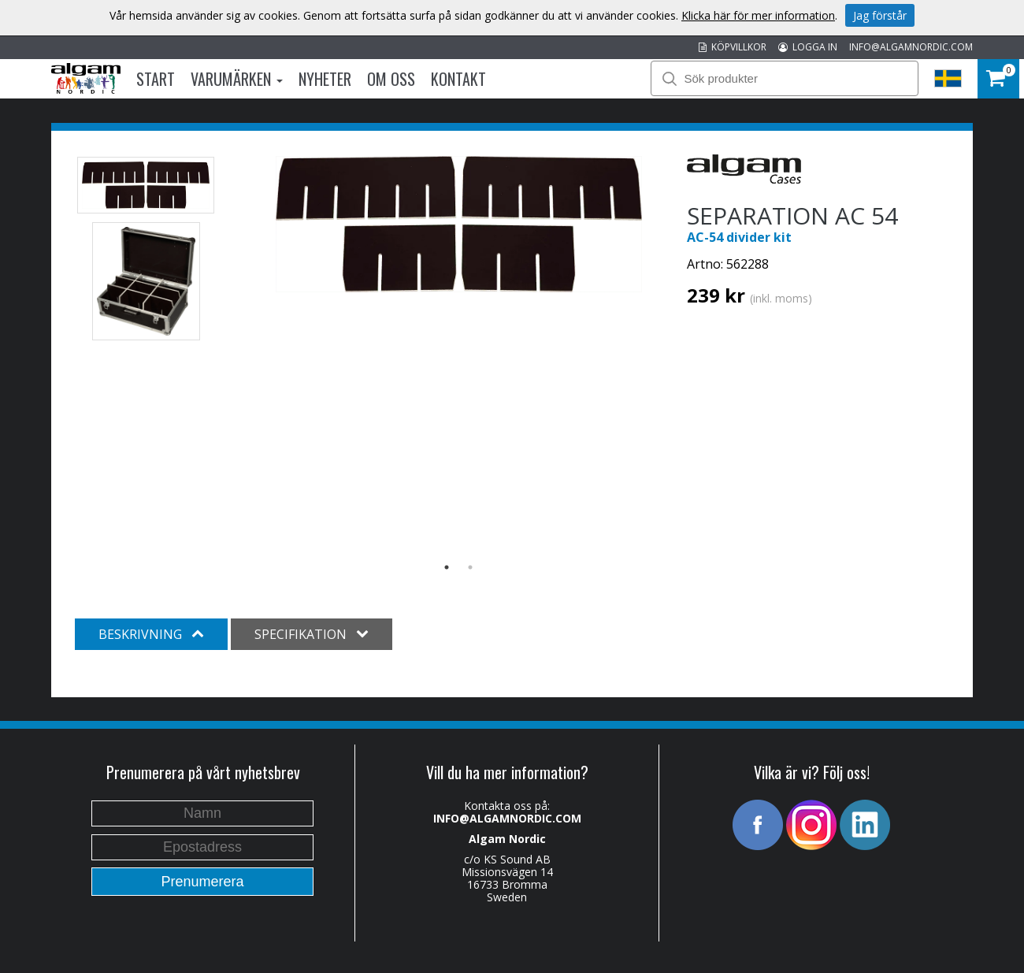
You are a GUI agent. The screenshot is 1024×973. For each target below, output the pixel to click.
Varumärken (237, 79)
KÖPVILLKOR (732, 47)
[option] (459, 224)
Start (155, 79)
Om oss (391, 79)
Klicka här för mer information (758, 15)
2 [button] (470, 567)
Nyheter (325, 79)
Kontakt (458, 79)
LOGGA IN (807, 47)
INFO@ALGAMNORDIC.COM (911, 47)
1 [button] (446, 567)
